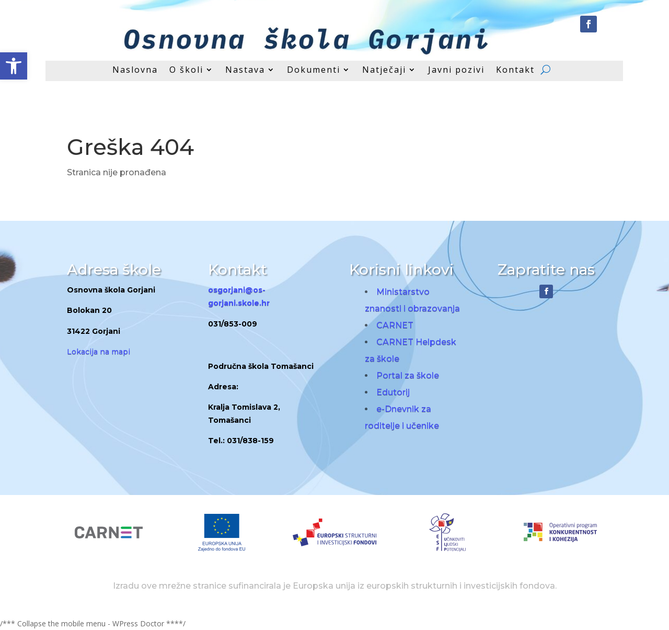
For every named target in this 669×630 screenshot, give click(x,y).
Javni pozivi (456, 70)
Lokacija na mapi (98, 351)
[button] (13, 66)
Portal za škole (407, 375)
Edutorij (393, 392)
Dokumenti (313, 70)
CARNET (394, 325)
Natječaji (384, 70)
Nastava (245, 70)
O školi (186, 70)
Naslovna (135, 70)
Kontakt (515, 70)
